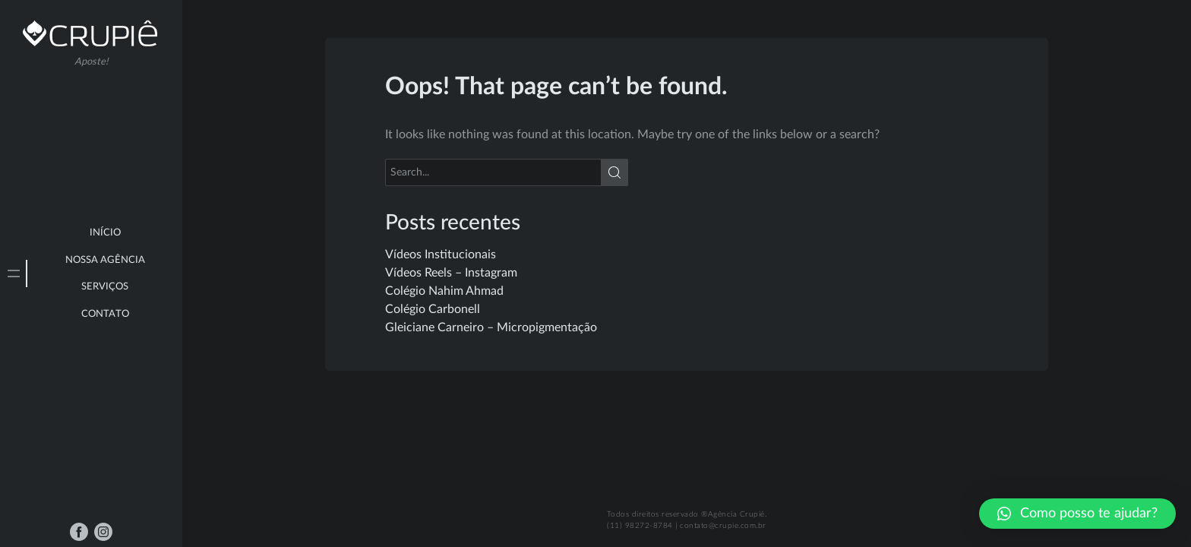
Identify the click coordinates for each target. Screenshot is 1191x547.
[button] (1077, 513)
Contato (105, 314)
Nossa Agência (105, 260)
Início (105, 233)
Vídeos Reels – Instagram (451, 273)
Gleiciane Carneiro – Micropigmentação (491, 327)
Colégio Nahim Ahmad (444, 291)
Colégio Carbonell (432, 309)
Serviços (104, 287)
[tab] (13, 273)
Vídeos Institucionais (440, 254)
